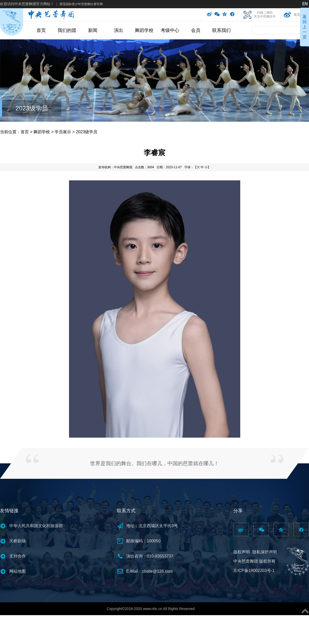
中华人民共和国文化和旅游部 (36, 526)
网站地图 (17, 571)
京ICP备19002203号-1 (253, 570)
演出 (118, 30)
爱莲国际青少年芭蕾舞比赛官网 (81, 4)
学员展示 (63, 132)
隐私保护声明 (264, 552)
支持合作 (17, 556)
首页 (41, 30)
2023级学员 (31, 108)
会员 (195, 30)
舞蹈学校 (144, 30)
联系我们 (221, 30)
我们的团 (67, 30)
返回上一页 (305, 26)
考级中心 (170, 30)
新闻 (92, 30)
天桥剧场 (17, 541)
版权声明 (241, 552)
